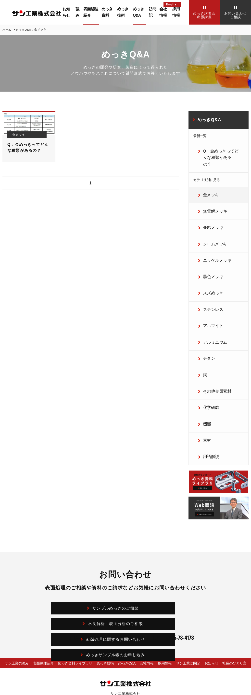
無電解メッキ (211, 198)
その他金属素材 (213, 356)
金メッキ (207, 183)
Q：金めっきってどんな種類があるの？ (220, 152)
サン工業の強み (13, 617)
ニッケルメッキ (213, 241)
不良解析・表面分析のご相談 (166, 560)
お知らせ (76, 12)
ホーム (7, 29)
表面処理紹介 (96, 12)
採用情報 (177, 12)
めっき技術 (128, 12)
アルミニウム (211, 313)
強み (86, 12)
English (172, 4)
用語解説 (207, 413)
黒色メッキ (209, 255)
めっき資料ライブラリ (72, 617)
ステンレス (209, 284)
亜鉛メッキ (209, 212)
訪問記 (153, 12)
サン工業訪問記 (189, 617)
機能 (204, 384)
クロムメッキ (211, 226)
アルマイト (209, 298)
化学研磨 (207, 370)
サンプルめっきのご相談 (90, 560)
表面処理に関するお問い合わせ (90, 575)
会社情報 (165, 12)
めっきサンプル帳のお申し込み (166, 575)
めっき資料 (113, 12)
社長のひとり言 (237, 617)
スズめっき (209, 270)
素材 (204, 399)
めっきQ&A (142, 12)
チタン (206, 327)
